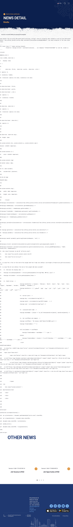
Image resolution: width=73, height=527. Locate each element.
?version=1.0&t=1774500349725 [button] (56, 464)
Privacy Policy (65, 515)
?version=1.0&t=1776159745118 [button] (24, 464)
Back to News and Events (13, 14)
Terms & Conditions (56, 515)
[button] (59, 5)
